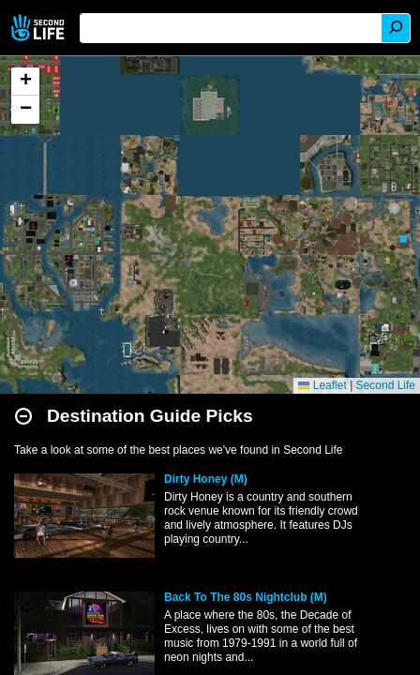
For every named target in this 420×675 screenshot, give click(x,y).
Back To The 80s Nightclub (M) (245, 597)
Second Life (39, 27)
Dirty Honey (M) (206, 479)
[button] (25, 82)
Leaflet (322, 385)
